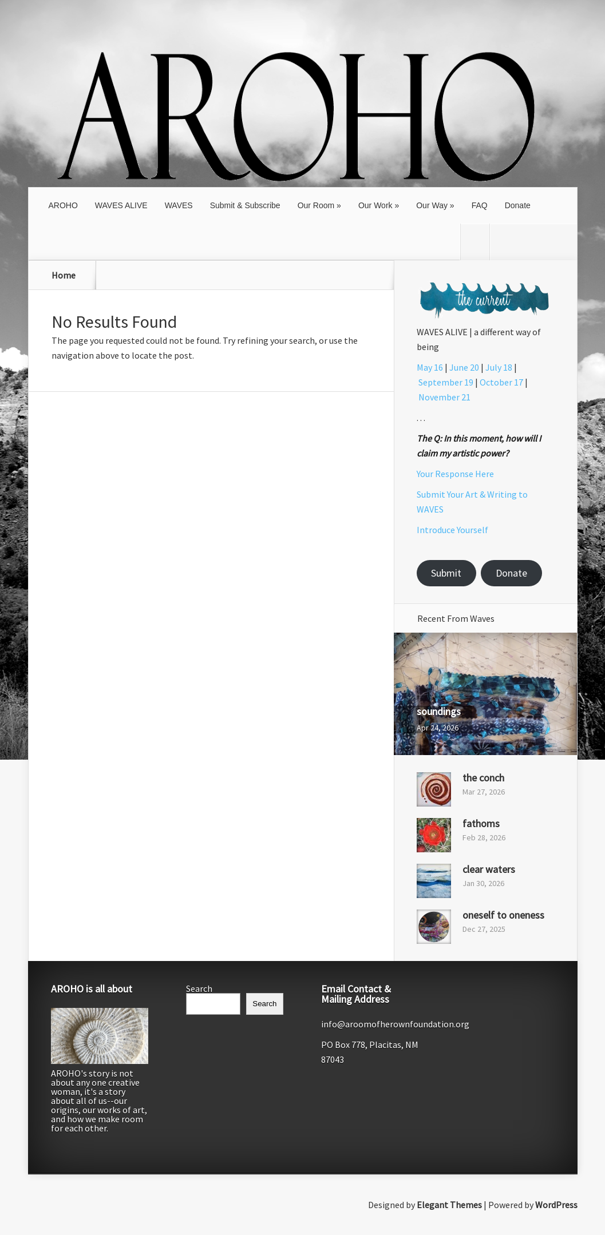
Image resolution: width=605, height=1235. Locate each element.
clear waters (488, 869)
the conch (483, 777)
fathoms (481, 823)
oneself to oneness (503, 915)
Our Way (432, 205)
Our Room (316, 205)
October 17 (501, 382)
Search (199, 988)
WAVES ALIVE (121, 205)
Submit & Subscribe (245, 205)
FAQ (480, 205)
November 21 (444, 397)
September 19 (445, 382)
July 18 (498, 367)
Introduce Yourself (452, 529)
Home (64, 275)
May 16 (430, 367)
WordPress (556, 1204)
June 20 (464, 367)
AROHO (63, 205)
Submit (446, 572)
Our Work (375, 205)
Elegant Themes (449, 1204)
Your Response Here (455, 473)
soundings (439, 711)
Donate (518, 205)
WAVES (179, 205)
